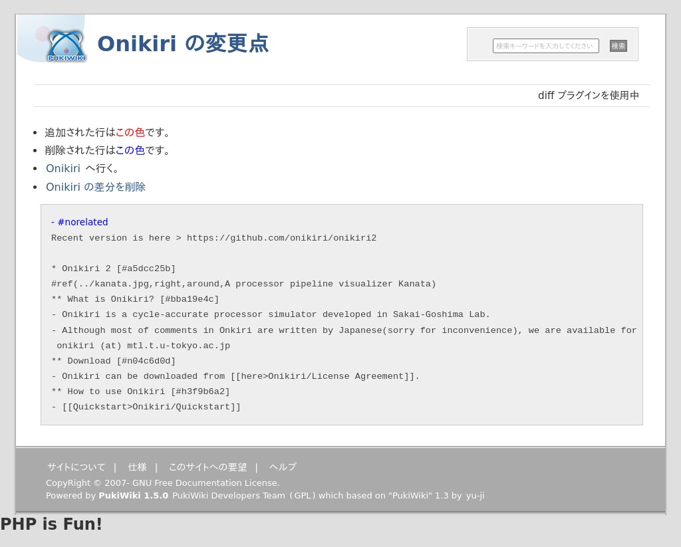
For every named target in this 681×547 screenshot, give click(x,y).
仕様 (137, 467)
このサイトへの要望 (208, 467)
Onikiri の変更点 (183, 43)
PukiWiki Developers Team (228, 495)
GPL (302, 495)
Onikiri (63, 168)
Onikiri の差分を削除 (96, 187)
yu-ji (475, 495)
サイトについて (76, 467)
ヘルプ (283, 467)
